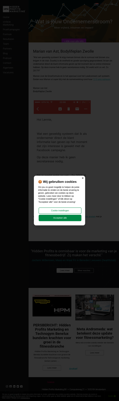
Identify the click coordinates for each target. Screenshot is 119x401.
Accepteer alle (60, 218)
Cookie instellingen (60, 211)
